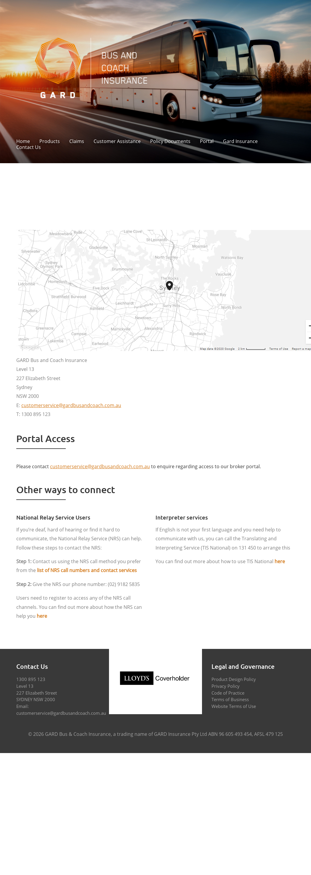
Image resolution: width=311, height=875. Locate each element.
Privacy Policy (225, 686)
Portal (207, 141)
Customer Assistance (117, 141)
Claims (76, 141)
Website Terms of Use (233, 706)
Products (49, 141)
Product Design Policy (233, 679)
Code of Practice (227, 693)
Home (23, 141)
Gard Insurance (240, 141)
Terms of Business (230, 699)
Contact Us (28, 147)
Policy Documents (170, 141)
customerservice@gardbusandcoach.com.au (61, 713)
